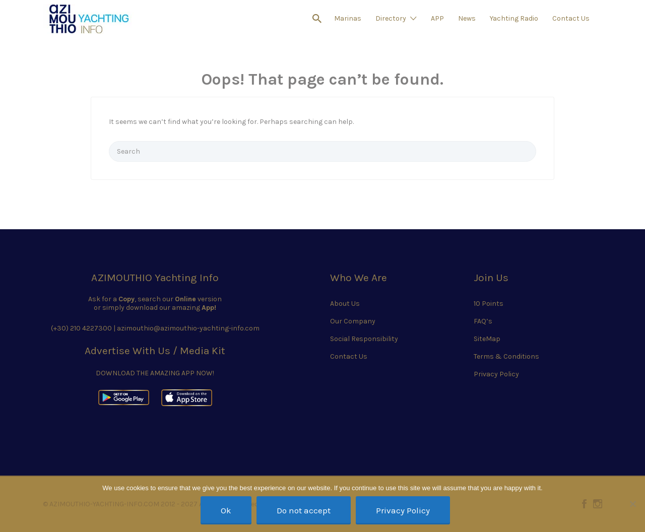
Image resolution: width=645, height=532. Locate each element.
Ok (226, 510)
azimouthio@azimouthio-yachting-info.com (188, 328)
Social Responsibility (364, 339)
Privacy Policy (496, 374)
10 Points (488, 303)
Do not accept (304, 510)
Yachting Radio (514, 18)
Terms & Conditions (506, 356)
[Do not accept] (632, 504)
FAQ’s (483, 321)
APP (437, 18)
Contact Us (571, 18)
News (467, 18)
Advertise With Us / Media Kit (155, 351)
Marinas (347, 18)
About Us (345, 303)
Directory (390, 18)
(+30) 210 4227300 (81, 328)
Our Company (352, 321)
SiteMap (487, 339)
